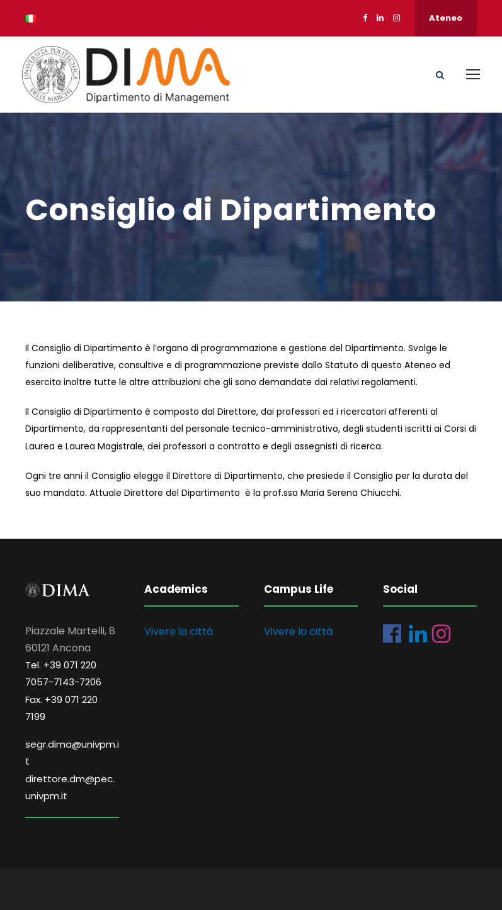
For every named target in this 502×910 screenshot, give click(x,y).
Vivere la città (178, 631)
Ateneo (445, 18)
